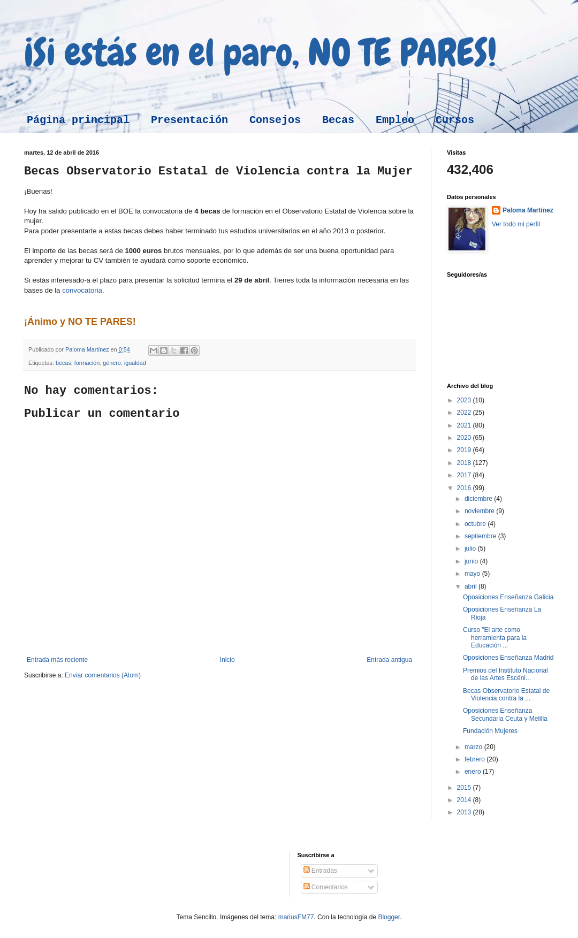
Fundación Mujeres (490, 731)
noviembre (480, 511)
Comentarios (325, 887)
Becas (338, 120)
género (112, 363)
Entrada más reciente (57, 660)
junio (472, 561)
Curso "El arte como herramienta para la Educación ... (495, 637)
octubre (476, 524)
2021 (465, 425)
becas (63, 363)
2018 (465, 463)
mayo (473, 573)
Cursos (455, 120)
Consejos (275, 120)
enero (474, 771)
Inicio (227, 660)
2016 (465, 488)
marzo (474, 747)
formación (87, 363)
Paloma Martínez (528, 210)
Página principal (78, 120)
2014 (465, 800)
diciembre (479, 498)
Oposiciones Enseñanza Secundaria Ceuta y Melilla (505, 714)
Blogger (389, 917)
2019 (465, 450)
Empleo (395, 120)
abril (471, 586)
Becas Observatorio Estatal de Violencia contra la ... (506, 694)
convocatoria (82, 290)
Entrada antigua (389, 660)
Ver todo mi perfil (516, 224)
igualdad (135, 363)
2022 (465, 412)
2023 (465, 400)
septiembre (481, 536)
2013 (465, 812)
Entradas (320, 870)
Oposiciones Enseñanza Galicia (508, 597)
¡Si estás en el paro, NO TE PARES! (260, 52)
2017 (465, 475)
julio (471, 548)
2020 (465, 437)
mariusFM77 (296, 917)
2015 (465, 787)
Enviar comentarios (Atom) (103, 675)
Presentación (189, 120)
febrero (475, 759)
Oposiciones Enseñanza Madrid (508, 657)
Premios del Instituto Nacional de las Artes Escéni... (505, 674)
